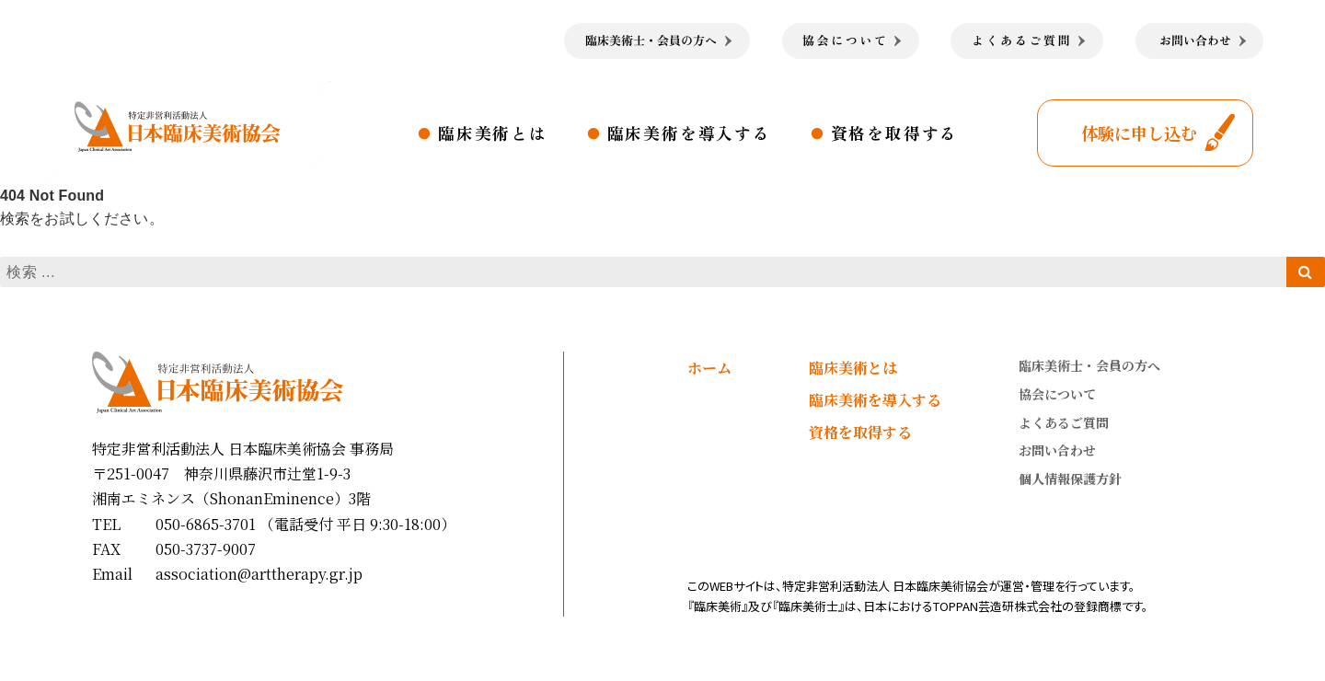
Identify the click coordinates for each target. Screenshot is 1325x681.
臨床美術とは (492, 132)
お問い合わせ (1057, 450)
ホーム (709, 367)
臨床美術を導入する (689, 132)
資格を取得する (895, 132)
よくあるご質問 (1064, 422)
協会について (1057, 394)
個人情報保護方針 (1070, 478)
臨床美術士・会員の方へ (1089, 365)
